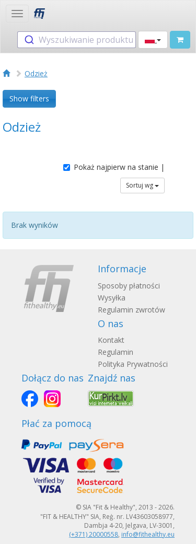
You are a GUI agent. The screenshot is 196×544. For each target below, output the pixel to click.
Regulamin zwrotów (131, 310)
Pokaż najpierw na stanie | (114, 167)
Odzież (36, 73)
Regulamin (115, 352)
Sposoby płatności (129, 286)
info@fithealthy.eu (148, 534)
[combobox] (76, 39)
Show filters (29, 98)
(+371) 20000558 (93, 534)
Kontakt (111, 340)
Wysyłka (111, 298)
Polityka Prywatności (133, 364)
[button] (153, 40)
